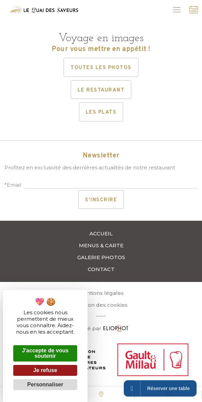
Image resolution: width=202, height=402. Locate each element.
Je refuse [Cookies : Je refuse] (45, 370)
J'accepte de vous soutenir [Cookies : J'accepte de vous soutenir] (45, 353)
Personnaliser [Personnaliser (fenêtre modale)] (45, 384)
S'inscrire (101, 200)
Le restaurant (101, 90)
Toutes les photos (101, 68)
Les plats (101, 112)
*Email (12, 184)
